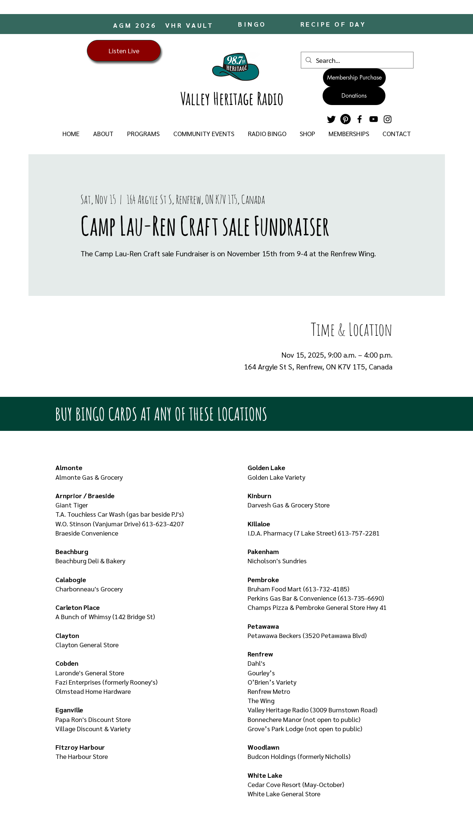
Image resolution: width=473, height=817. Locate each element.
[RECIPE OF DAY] (334, 24)
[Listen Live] (124, 50)
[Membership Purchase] (354, 77)
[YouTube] (373, 119)
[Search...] (357, 60)
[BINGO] (253, 24)
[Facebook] (359, 119)
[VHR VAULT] (190, 25)
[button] (103, 133)
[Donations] (354, 96)
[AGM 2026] (135, 25)
